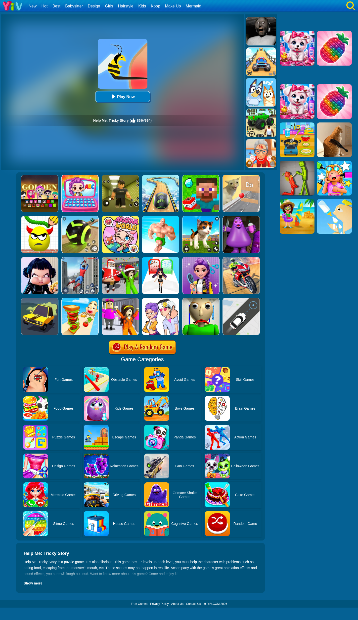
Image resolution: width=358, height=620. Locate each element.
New (33, 6)
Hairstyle (126, 6)
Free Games (139, 604)
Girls (109, 6)
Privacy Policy (159, 604)
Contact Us (193, 604)
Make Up (173, 6)
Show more (33, 583)
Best (56, 6)
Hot (44, 6)
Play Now (122, 96)
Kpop (155, 6)
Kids (142, 6)
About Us (177, 604)
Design (94, 6)
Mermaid (193, 6)
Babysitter (74, 6)
